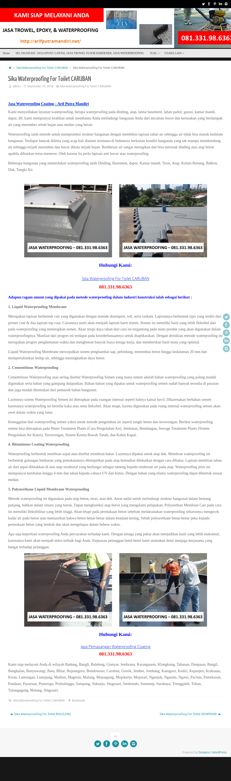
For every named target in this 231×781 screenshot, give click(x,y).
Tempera (203, 753)
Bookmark (78, 701)
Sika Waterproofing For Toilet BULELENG (40, 715)
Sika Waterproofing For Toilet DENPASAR (190, 715)
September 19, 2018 (40, 86)
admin (17, 86)
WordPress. (220, 753)
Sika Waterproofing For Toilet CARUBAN (42, 68)
